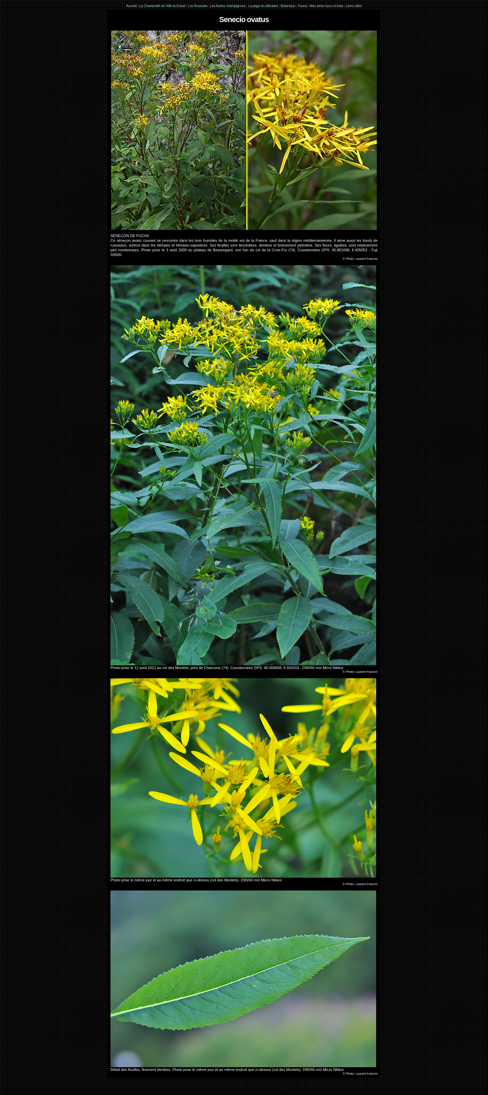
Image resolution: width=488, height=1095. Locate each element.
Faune (302, 6)
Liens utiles (354, 6)
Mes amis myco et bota (326, 6)
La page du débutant (263, 6)
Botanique (288, 6)
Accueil (131, 6)
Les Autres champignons (228, 6)
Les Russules (198, 6)
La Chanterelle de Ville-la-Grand (162, 6)
